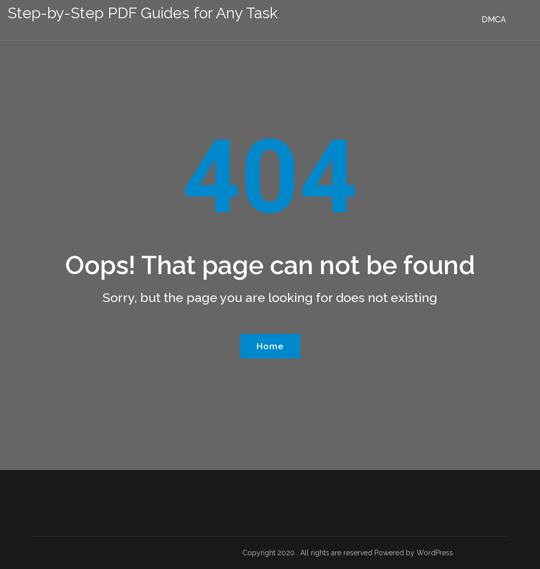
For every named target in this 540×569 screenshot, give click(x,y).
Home (270, 346)
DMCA (494, 19)
